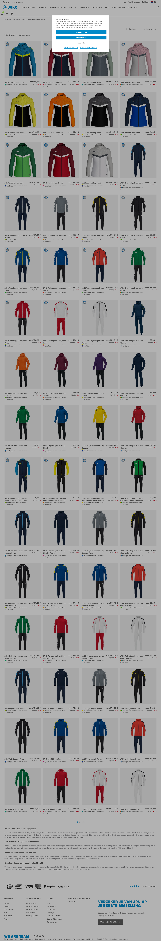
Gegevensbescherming (71, 47)
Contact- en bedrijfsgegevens (88, 47)
